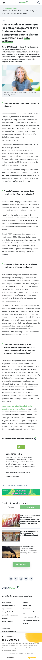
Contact (25, 623)
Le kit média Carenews (9, 631)
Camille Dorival (22, 13)
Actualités (5, 618)
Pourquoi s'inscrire (8, 612)
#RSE (3, 20)
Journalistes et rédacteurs (31, 620)
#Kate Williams (22, 486)
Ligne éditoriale (7, 609)
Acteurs (11, 507)
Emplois (25, 602)
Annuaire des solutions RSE (30, 613)
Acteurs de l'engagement (10, 615)
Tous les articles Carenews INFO (18, 472)
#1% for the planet (8, 486)
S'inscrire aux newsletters (31, 617)
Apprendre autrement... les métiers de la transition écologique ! (29, 533)
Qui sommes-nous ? (8, 605)
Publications (27, 605)
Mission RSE (6, 628)
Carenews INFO (11, 8)
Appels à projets (7, 621)
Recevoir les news (12, 476)
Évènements (27, 609)
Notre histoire (6, 602)
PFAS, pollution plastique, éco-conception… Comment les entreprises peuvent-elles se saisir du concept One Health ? (30, 519)
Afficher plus (21, 564)
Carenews (30, 507)
